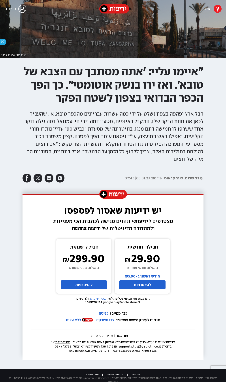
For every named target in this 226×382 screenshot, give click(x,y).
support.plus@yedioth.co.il (140, 346)
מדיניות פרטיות (102, 336)
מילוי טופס (62, 342)
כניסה (103, 313)
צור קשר (122, 336)
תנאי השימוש (98, 298)
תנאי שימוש (92, 374)
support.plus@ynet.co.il (96, 378)
